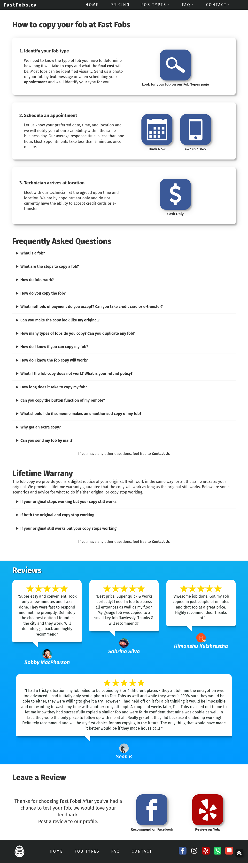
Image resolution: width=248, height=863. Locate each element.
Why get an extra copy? (40, 427)
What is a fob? (32, 253)
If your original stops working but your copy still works (68, 501)
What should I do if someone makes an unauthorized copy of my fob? (80, 413)
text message (61, 76)
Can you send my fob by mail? (46, 440)
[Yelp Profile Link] (206, 851)
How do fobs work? (37, 279)
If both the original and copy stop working (57, 515)
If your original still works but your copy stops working (68, 528)
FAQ (115, 851)
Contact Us (161, 453)
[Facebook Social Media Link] (182, 851)
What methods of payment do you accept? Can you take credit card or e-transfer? (91, 306)
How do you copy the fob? (43, 293)
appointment (35, 82)
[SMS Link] (229, 851)
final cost (106, 66)
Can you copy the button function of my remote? (62, 400)
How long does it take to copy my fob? (53, 387)
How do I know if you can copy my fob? (54, 346)
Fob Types (87, 851)
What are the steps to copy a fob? (49, 266)
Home (56, 851)
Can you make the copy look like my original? (60, 320)
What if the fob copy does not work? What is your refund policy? (76, 373)
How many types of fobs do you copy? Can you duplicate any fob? (77, 333)
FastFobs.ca (20, 5)
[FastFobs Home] (19, 851)
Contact (142, 851)
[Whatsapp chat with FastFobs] (217, 851)
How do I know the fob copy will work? (54, 360)
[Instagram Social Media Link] (194, 851)
